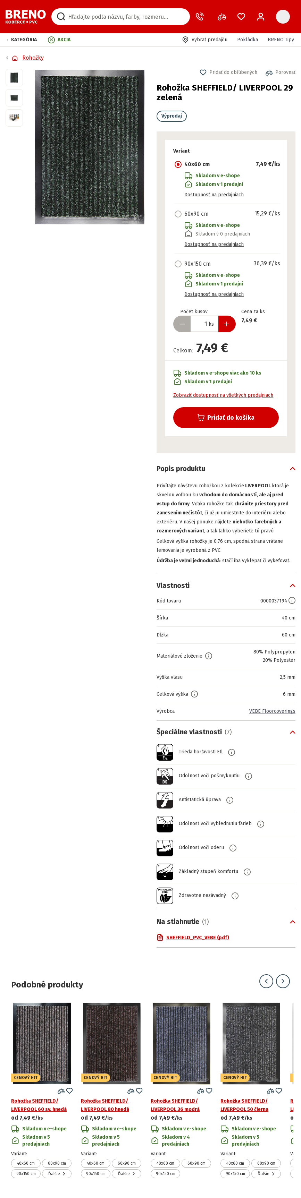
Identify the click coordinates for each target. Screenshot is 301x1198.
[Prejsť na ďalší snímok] (283, 981)
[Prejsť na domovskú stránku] (26, 17)
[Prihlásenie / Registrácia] (261, 16)
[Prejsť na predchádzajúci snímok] (266, 981)
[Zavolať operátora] (201, 16)
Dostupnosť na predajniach (214, 195)
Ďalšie (57, 1173)
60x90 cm (57, 1163)
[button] (22, 39)
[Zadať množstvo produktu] (204, 324)
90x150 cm (26, 1173)
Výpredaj (171, 116)
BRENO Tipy (281, 40)
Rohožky (33, 57)
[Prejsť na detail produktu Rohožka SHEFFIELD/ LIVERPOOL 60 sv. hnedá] (42, 1090)
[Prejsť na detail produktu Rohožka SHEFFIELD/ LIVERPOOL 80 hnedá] (112, 1090)
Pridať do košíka (226, 417)
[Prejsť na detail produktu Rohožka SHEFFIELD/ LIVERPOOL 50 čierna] (251, 1090)
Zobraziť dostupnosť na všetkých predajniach (223, 395)
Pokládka (247, 40)
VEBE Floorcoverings (272, 711)
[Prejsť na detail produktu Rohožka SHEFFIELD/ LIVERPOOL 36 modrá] (181, 1090)
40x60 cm (26, 1163)
